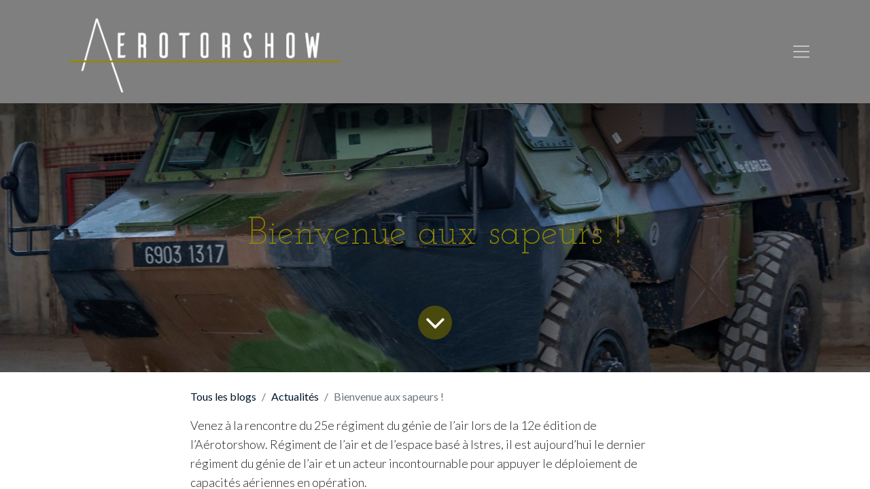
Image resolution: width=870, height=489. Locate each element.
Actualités (295, 396)
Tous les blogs (223, 396)
